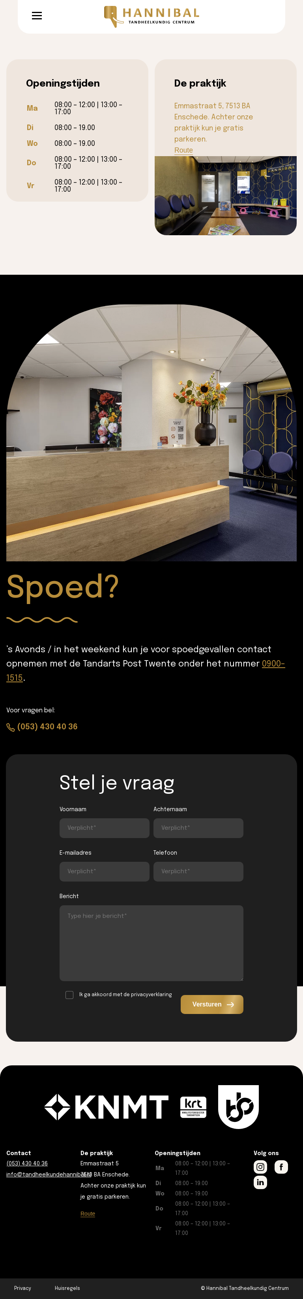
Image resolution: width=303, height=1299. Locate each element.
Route (183, 150)
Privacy (22, 1288)
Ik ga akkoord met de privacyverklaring (125, 995)
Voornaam (73, 809)
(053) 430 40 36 (47, 727)
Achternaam (170, 809)
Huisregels (67, 1288)
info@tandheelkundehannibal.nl (48, 1175)
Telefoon (165, 853)
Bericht (69, 896)
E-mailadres (76, 853)
